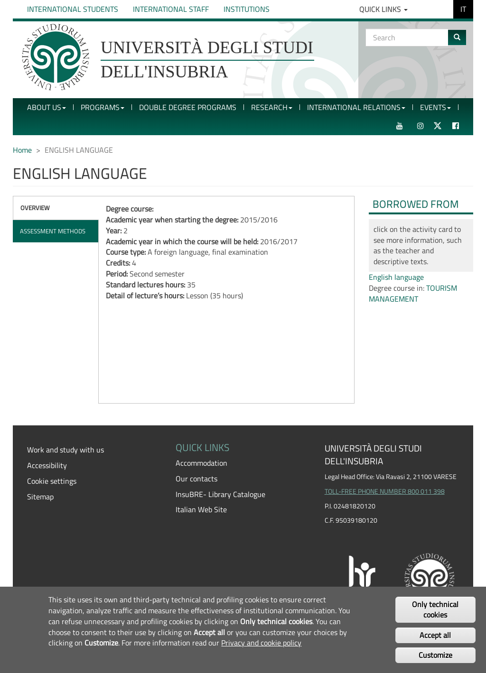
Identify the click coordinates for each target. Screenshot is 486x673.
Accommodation (201, 463)
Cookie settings (51, 481)
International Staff (171, 9)
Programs (102, 107)
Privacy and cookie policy (261, 642)
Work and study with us (65, 449)
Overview (35, 207)
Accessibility (47, 465)
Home (22, 150)
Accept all (435, 635)
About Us (46, 107)
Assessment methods (52, 231)
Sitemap (40, 496)
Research (271, 107)
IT (463, 9)
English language (396, 277)
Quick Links (383, 9)
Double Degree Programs (187, 107)
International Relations (356, 107)
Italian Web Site (201, 509)
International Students (72, 9)
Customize (435, 655)
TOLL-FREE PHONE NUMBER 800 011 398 (385, 491)
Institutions (247, 9)
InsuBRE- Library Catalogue (220, 494)
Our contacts (196, 478)
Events (435, 107)
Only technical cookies (435, 610)
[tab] (56, 208)
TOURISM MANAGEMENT (413, 293)
